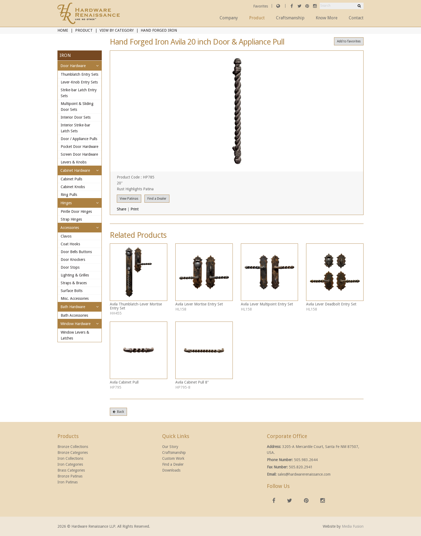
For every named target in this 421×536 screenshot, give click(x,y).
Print (134, 209)
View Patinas (129, 198)
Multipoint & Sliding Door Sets (77, 106)
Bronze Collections (72, 446)
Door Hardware (73, 66)
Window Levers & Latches (75, 335)
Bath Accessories (74, 315)
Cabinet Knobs (73, 187)
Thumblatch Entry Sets (79, 74)
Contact (356, 17)
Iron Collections (70, 458)
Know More (326, 17)
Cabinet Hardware (75, 170)
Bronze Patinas (69, 476)
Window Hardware (75, 324)
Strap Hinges (71, 219)
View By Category (117, 30)
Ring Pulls (69, 194)
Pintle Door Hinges (76, 211)
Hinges (66, 203)
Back (118, 412)
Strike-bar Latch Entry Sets (79, 93)
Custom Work (173, 458)
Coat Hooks (70, 244)
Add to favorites (349, 41)
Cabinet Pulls (71, 179)
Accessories (69, 227)
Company (229, 17)
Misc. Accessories (75, 298)
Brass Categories (71, 470)
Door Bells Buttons (76, 252)
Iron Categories (70, 464)
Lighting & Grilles (75, 275)
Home (62, 30)
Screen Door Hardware (79, 154)
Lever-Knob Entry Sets (79, 82)
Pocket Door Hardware (79, 146)
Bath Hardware (72, 307)
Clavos (66, 236)
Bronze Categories (72, 452)
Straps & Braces (74, 283)
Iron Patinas (67, 482)
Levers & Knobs (73, 162)
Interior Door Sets (75, 117)
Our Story (170, 446)
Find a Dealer (156, 198)
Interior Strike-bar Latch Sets (75, 128)
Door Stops (70, 267)
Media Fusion (353, 526)
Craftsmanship (290, 17)
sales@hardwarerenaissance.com (304, 474)
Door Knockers (73, 259)
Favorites (261, 6)
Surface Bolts (71, 291)
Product (257, 17)
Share (121, 209)
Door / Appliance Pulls (79, 139)
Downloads (171, 470)
